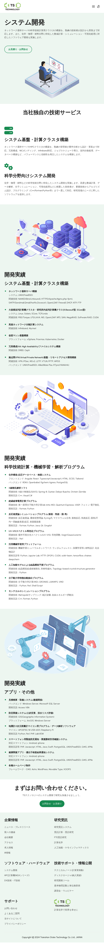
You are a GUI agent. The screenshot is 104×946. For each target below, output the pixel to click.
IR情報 (7, 852)
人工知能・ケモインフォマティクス (71, 847)
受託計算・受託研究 (64, 832)
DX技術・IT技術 (12, 880)
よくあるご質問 (12, 913)
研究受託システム (63, 827)
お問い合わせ (10, 908)
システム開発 (10, 870)
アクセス (8, 842)
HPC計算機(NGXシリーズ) (16, 875)
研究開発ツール (61, 880)
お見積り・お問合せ (18, 49)
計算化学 (58, 842)
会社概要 (8, 837)
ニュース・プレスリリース (17, 827)
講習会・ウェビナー (64, 890)
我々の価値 (9, 832)
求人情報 (8, 847)
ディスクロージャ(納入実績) (68, 875)
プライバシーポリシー (15, 923)
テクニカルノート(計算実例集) (69, 870)
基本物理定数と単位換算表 (67, 885)
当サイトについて (13, 918)
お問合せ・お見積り (52, 803)
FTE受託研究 (60, 837)
